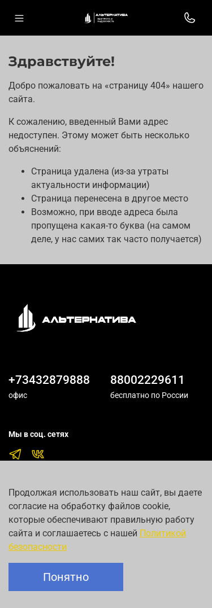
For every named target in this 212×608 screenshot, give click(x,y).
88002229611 (147, 380)
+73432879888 (49, 380)
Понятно (66, 577)
